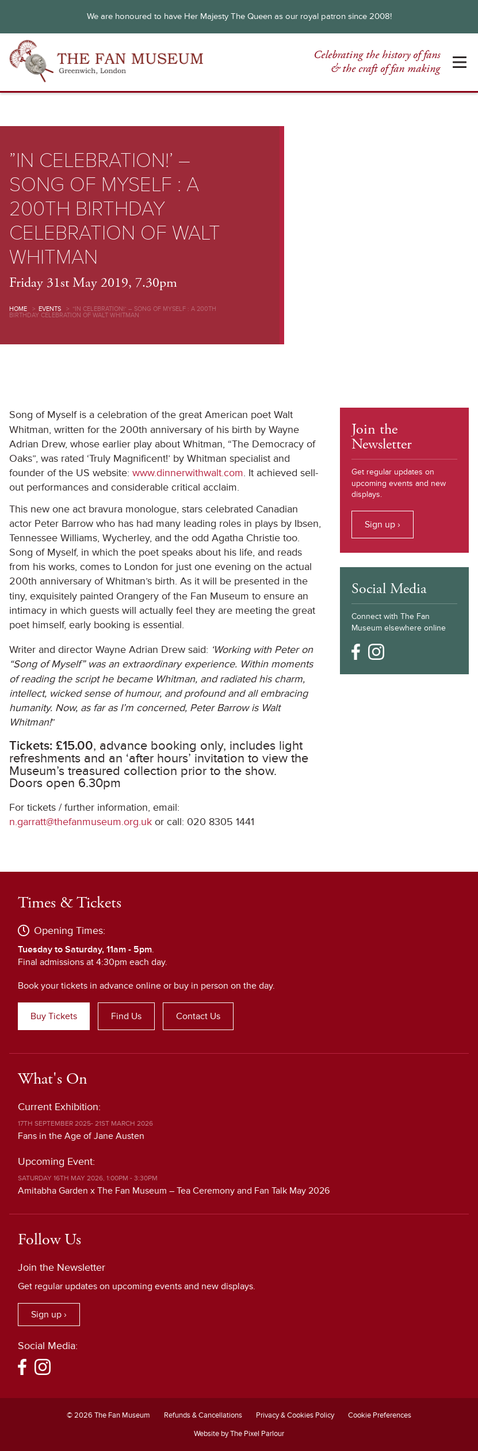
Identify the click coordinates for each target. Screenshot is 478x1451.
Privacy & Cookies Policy (295, 1415)
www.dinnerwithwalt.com (187, 472)
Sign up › (382, 524)
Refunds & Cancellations (203, 1415)
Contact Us (198, 1016)
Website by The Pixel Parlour (239, 1433)
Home (18, 309)
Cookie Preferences (379, 1415)
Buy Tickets (53, 1016)
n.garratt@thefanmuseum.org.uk (80, 821)
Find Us (126, 1016)
